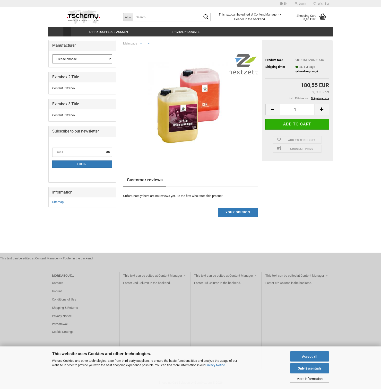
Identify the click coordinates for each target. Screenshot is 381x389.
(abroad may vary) (306, 71)
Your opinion (237, 212)
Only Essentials (309, 368)
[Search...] (128, 17)
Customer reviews (145, 179)
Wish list (321, 3)
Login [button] (300, 3)
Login (82, 164)
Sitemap (58, 202)
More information (309, 379)
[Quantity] (297, 109)
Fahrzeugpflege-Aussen (108, 32)
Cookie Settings (63, 332)
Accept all (309, 356)
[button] (283, 3)
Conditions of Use (64, 299)
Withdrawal (60, 324)
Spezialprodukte (185, 32)
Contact (57, 283)
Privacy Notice (215, 365)
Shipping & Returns (65, 307)
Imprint (57, 291)
